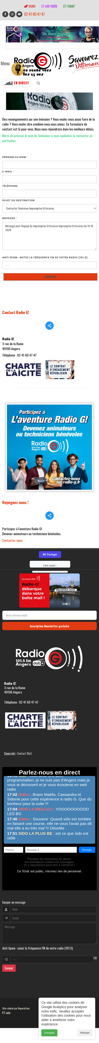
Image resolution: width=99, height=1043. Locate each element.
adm (6, 1003)
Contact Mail (24, 743)
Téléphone (10, 186)
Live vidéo (49, 6)
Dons (29, 6)
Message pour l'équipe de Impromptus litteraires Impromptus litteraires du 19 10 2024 (49, 236)
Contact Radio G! (15, 312)
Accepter (49, 1032)
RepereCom (23, 999)
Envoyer (9, 958)
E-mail (8, 171)
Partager (50, 545)
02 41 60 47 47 (34, 14)
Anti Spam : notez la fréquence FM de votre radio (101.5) (45, 257)
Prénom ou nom (15, 157)
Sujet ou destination (18, 200)
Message (9, 218)
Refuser (85, 1032)
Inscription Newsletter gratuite (49, 616)
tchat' (69, 6)
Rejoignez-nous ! (15, 519)
